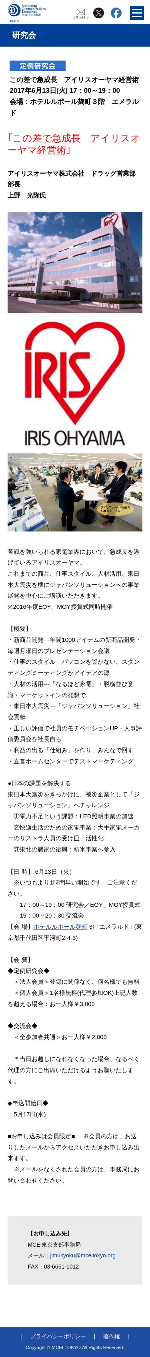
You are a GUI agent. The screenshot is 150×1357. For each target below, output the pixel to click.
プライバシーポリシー (58, 1336)
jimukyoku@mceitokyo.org (83, 1255)
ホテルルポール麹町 (61, 926)
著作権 (111, 1336)
